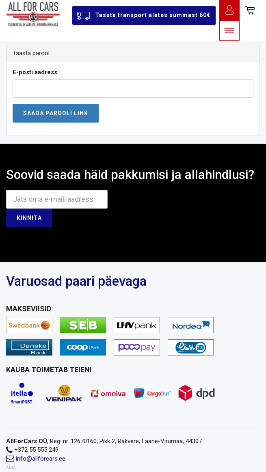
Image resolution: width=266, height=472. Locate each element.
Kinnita (29, 218)
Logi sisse (229, 10)
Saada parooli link (55, 113)
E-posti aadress (35, 72)
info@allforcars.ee (40, 458)
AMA (11, 467)
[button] (250, 10)
